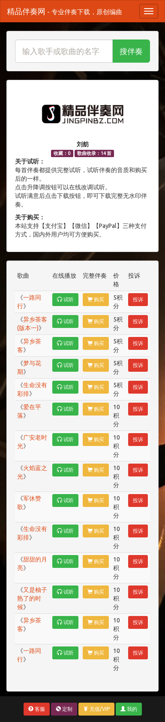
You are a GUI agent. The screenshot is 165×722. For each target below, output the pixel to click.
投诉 (138, 299)
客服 (36, 709)
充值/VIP (96, 709)
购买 (95, 299)
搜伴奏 (131, 51)
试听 (65, 299)
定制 (64, 709)
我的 (128, 709)
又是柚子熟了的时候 (32, 598)
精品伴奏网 (64, 11)
